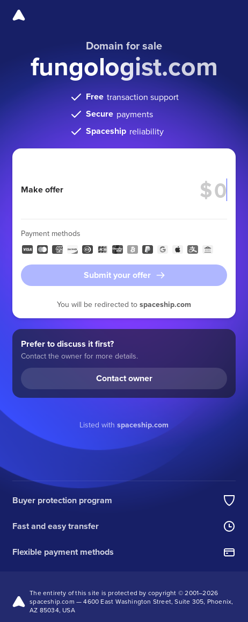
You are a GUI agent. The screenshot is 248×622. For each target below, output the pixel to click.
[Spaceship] (18, 15)
